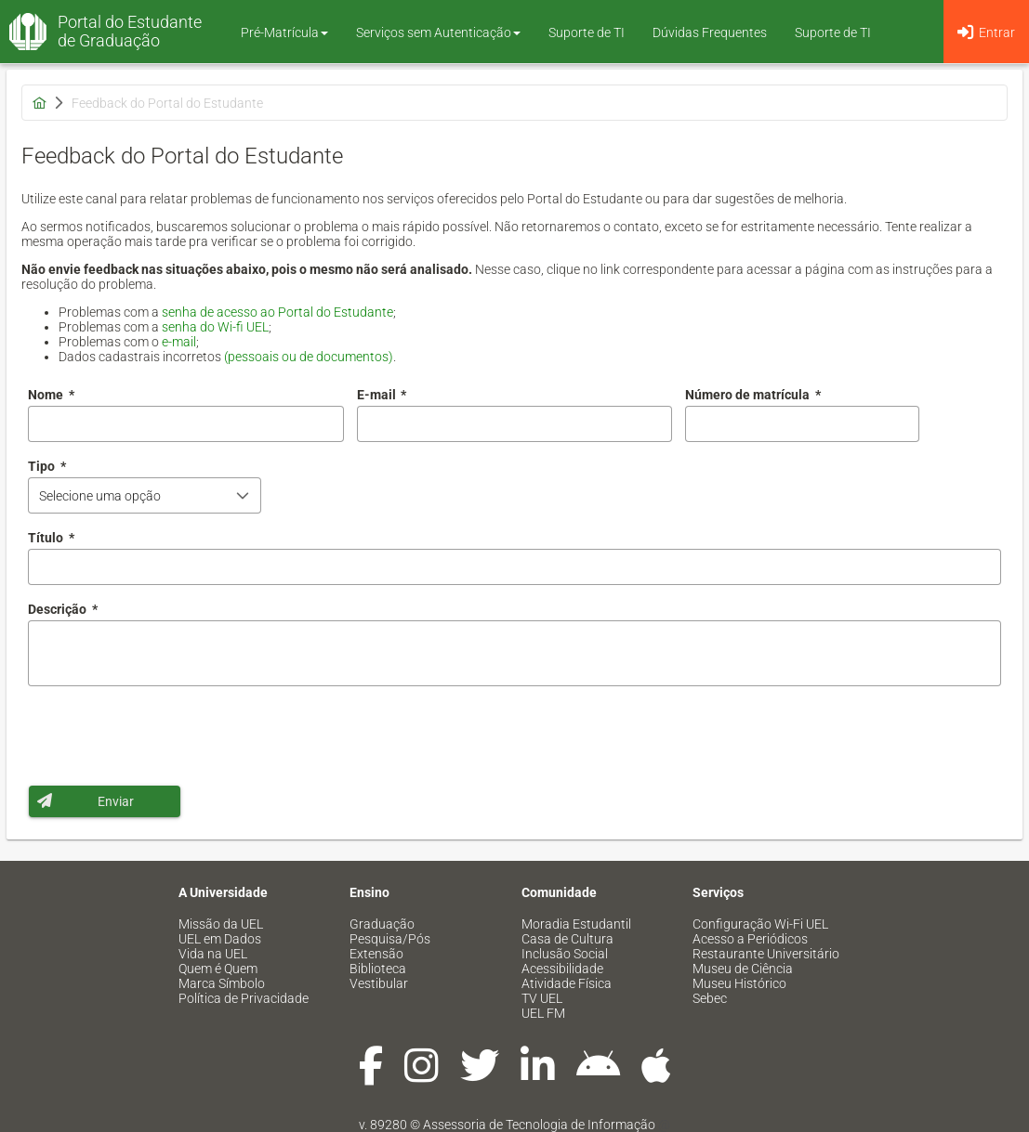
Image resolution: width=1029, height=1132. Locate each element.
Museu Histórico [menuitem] (739, 983)
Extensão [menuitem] (376, 953)
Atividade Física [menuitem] (566, 983)
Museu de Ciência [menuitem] (743, 968)
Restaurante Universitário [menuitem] (766, 953)
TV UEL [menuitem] (541, 998)
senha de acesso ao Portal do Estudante (277, 312)
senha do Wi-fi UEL (215, 326)
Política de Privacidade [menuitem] (243, 998)
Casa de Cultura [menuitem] (567, 938)
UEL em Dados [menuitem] (219, 938)
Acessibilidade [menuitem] (562, 968)
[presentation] (169, 735)
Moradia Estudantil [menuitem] (576, 924)
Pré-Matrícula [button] (284, 32)
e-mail (179, 341)
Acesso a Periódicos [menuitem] (750, 938)
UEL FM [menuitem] (543, 1013)
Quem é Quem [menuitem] (217, 968)
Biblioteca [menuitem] (378, 968)
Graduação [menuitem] (382, 924)
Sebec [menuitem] (710, 998)
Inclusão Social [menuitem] (564, 953)
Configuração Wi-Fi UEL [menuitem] (760, 924)
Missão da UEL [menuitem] (220, 924)
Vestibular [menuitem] (379, 983)
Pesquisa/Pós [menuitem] (390, 938)
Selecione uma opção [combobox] (100, 495)
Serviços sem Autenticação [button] (438, 32)
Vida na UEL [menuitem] (212, 953)
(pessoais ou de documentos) (308, 356)
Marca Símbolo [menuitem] (221, 983)
